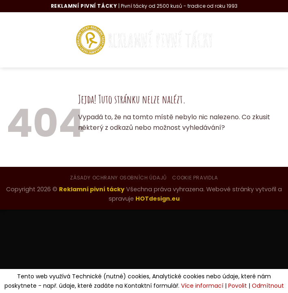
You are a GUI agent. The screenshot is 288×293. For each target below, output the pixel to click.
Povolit (237, 286)
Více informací (202, 286)
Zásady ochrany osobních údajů (118, 177)
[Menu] (20, 40)
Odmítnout (268, 286)
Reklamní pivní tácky (91, 189)
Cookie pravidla (195, 177)
